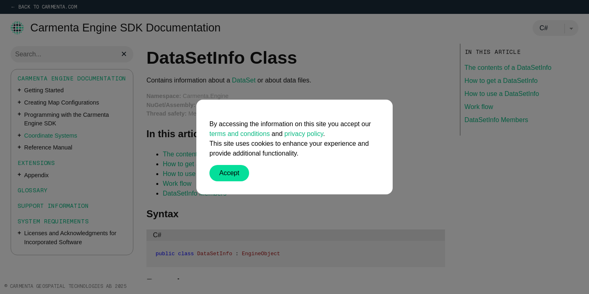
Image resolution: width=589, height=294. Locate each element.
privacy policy (303, 133)
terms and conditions (239, 133)
